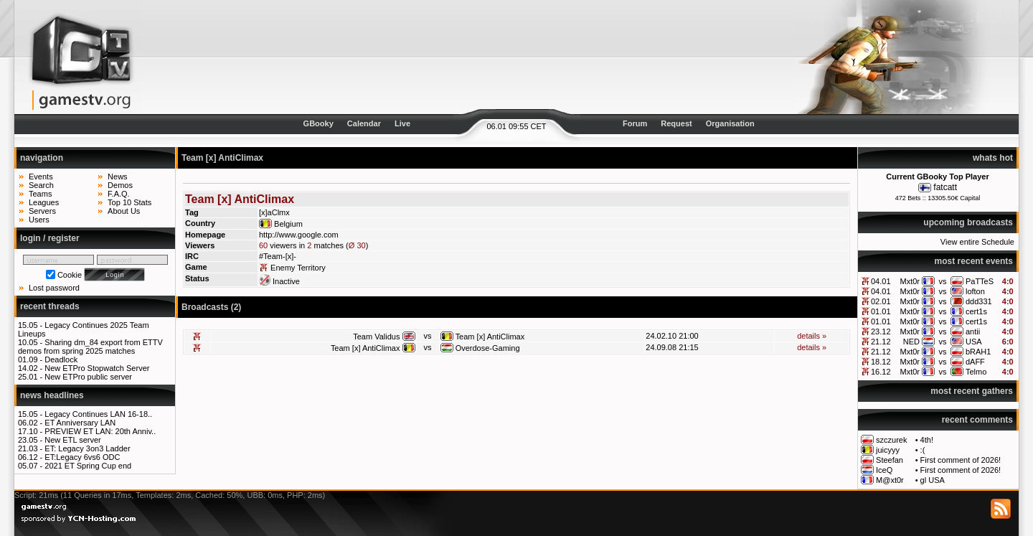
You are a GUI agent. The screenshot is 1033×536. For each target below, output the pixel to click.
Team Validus (376, 336)
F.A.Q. (119, 193)
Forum (635, 123)
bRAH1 (978, 351)
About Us (124, 211)
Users (39, 219)
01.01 (881, 311)
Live (402, 123)
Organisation (730, 123)
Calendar (364, 123)
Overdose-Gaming (488, 348)
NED (911, 341)
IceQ (884, 470)
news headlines (52, 395)
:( (922, 450)
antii (973, 331)
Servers (42, 211)
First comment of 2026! (960, 460)
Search (41, 185)
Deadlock (60, 359)
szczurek (891, 440)
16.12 (881, 371)
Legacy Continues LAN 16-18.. (98, 414)
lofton (975, 291)
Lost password (54, 287)
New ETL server (72, 440)
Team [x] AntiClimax (490, 336)
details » (811, 336)
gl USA (932, 480)
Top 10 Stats (129, 202)
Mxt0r (910, 281)
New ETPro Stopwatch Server (96, 368)
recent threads (50, 306)
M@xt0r (890, 480)
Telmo (976, 371)
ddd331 (979, 301)
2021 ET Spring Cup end (87, 465)
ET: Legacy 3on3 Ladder (87, 448)
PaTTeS (980, 281)
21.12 (881, 341)
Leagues (44, 202)
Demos (120, 185)
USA (974, 341)
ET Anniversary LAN (79, 422)
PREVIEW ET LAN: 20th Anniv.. (100, 431)
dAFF (975, 361)
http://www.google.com (299, 234)
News (118, 176)
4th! (926, 440)
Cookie (69, 275)
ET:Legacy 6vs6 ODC (82, 457)
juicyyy (888, 450)
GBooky (318, 123)
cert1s (976, 311)
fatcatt (945, 187)
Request (676, 123)
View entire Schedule (977, 242)
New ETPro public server (88, 376)
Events (41, 176)
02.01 (881, 301)
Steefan (889, 460)
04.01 (881, 281)
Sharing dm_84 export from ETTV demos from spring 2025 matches (90, 346)
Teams (40, 193)
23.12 (881, 331)
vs (942, 281)
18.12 (881, 361)
